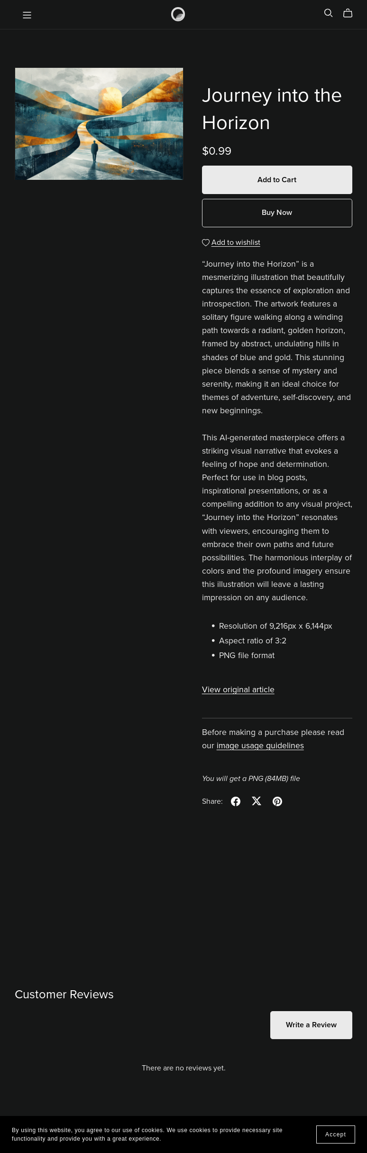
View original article (238, 690)
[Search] (328, 13)
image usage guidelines (260, 746)
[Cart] (352, 13)
